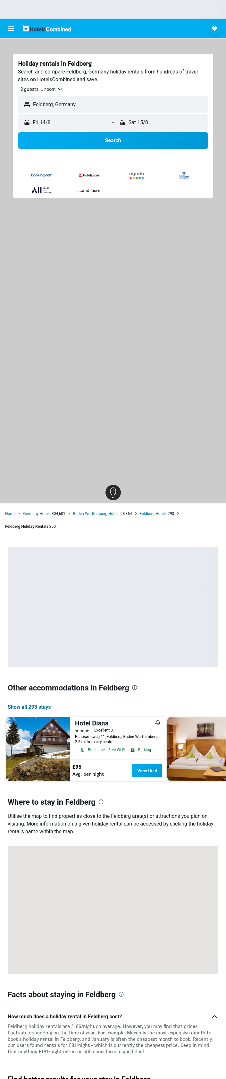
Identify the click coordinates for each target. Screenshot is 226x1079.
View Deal (147, 770)
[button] (11, 28)
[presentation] (135, 687)
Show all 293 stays (29, 707)
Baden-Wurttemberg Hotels (96, 513)
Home (10, 513)
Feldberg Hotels (153, 513)
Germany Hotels (37, 513)
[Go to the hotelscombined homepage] (47, 28)
